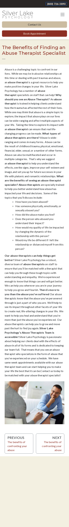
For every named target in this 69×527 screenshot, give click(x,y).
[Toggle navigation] (62, 14)
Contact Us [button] (34, 24)
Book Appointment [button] (34, 33)
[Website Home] (17, 14)
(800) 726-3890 (56, 3)
